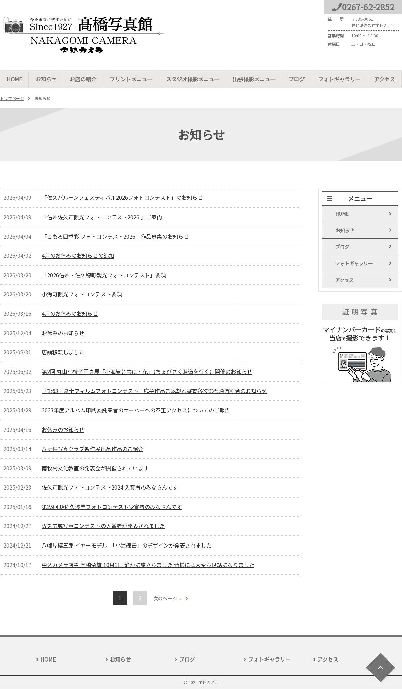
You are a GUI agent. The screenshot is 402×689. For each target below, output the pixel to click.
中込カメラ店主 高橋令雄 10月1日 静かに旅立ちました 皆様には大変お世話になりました (148, 565)
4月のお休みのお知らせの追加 (78, 256)
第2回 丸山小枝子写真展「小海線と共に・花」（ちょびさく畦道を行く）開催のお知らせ (147, 372)
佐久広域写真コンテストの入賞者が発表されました (103, 526)
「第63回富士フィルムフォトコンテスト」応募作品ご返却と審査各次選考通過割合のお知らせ (154, 391)
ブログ (296, 79)
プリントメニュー (131, 79)
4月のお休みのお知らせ (70, 314)
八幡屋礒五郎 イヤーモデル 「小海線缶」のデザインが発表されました (127, 545)
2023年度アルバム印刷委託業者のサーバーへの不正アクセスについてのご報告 (136, 410)
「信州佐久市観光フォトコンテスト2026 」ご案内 (102, 217)
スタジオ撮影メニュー (192, 79)
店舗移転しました (63, 352)
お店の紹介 (83, 79)
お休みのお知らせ (63, 333)
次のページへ (167, 598)
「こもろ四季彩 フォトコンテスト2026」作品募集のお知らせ (115, 237)
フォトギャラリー (338, 79)
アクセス (383, 79)
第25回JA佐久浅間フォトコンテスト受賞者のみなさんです (112, 507)
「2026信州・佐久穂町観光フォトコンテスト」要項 (104, 275)
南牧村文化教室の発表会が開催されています (95, 468)
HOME (14, 79)
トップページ (12, 98)
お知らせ (46, 79)
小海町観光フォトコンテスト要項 (82, 294)
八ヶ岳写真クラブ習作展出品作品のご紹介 (92, 449)
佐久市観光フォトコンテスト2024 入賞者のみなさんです (110, 487)
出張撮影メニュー (253, 79)
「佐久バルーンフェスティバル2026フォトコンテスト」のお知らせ (122, 198)
